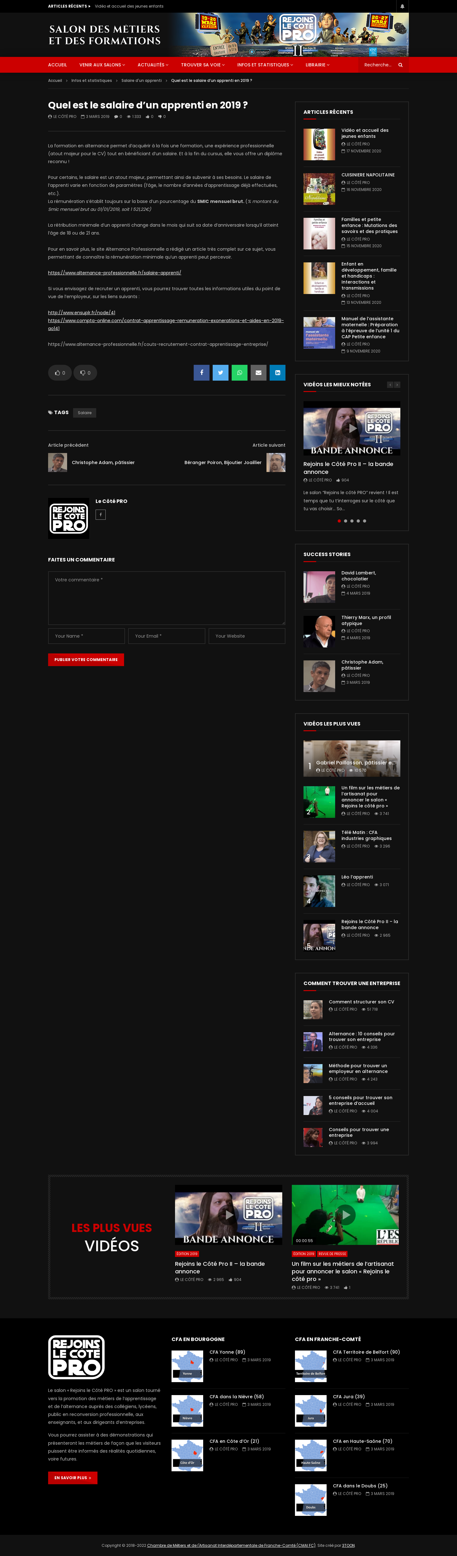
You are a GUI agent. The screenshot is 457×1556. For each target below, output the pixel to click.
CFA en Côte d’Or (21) (234, 1441)
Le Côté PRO (64, 116)
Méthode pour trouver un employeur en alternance (358, 1069)
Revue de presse (332, 1254)
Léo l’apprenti (357, 877)
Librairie (315, 65)
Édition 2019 (187, 1254)
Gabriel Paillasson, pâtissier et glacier (364, 762)
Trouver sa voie (201, 65)
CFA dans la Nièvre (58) (237, 1397)
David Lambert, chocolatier (358, 576)
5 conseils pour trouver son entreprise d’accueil (360, 1100)
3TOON (348, 1545)
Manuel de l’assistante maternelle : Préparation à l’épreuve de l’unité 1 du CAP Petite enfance (370, 327)
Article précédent (68, 445)
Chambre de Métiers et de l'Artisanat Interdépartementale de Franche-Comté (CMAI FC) (231, 1545)
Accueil (55, 80)
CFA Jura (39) (349, 1397)
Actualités (151, 65)
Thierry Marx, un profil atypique (366, 620)
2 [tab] (345, 521)
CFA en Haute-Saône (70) (362, 1441)
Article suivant (269, 445)
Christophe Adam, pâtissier (103, 462)
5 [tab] (364, 521)
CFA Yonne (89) (227, 1352)
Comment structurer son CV (361, 1002)
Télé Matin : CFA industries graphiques (366, 835)
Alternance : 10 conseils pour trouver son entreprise (362, 1037)
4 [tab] (358, 521)
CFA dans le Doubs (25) (360, 1486)
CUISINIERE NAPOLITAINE (368, 175)
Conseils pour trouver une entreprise (359, 1132)
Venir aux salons (100, 65)
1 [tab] (339, 521)
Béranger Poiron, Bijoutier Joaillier (223, 462)
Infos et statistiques (263, 65)
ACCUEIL (57, 65)
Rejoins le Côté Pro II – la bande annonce (348, 467)
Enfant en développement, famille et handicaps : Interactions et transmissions (369, 276)
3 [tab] (352, 521)
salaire (84, 412)
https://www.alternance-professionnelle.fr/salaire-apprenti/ (114, 273)
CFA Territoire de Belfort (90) (366, 1352)
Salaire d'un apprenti (142, 80)
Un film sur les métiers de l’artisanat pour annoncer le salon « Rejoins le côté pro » (370, 797)
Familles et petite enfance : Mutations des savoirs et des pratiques (369, 225)
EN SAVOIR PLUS (72, 1477)
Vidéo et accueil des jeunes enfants (129, 6)
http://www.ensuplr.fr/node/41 (81, 312)
